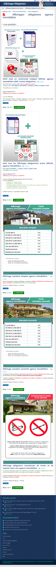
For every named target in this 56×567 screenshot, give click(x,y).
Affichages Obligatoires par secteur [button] (35, 8)
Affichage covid (6, 11)
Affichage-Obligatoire (16, 3)
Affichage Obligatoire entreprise (14, 8)
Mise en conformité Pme (19, 11)
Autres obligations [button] (33, 11)
